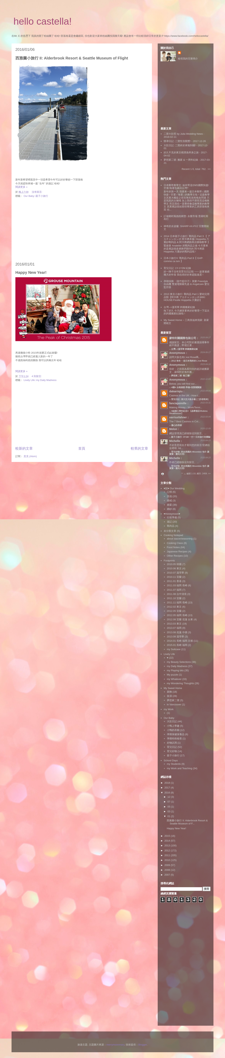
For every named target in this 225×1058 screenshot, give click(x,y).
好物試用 (172, 742)
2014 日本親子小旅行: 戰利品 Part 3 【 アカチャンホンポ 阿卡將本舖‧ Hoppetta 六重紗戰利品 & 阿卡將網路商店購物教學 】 (187, 239)
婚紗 (169, 509)
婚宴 (169, 504)
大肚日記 (172, 721)
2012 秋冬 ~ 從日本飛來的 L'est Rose (189, 361)
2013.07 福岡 (174, 627)
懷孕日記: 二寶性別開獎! (177, 141)
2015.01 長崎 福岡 (177, 645)
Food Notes (173, 547)
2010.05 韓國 (174, 564)
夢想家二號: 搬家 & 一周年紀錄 (181, 159)
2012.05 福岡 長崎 (177, 615)
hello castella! (42, 21)
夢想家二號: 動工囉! (180, 375)
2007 (167, 874)
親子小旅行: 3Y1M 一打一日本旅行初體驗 (190, 437)
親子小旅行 (173, 755)
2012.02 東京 (174, 606)
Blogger (142, 1044)
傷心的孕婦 (176, 425)
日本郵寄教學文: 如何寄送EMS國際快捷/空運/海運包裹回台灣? (186, 187)
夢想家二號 (173, 700)
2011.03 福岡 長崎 (177, 585)
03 (169, 811)
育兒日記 (172, 747)
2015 (167, 835)
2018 (167, 782)
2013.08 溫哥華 (175, 636)
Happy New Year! (31, 272)
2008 (167, 869)
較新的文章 (24, 448)
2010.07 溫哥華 (175, 572)
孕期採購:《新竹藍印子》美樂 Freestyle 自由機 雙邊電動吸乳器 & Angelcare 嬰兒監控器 (186, 284)
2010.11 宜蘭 (174, 576)
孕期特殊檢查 (174, 738)
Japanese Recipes (177, 551)
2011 (167, 855)
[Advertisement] (81, 230)
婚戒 (169, 500)
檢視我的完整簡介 (188, 58)
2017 (167, 787)
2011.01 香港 (174, 581)
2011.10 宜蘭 (174, 598)
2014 (167, 840)
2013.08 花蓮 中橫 (177, 632)
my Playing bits (175, 670)
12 (169, 796)
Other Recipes (175, 555)
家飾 (169, 691)
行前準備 (172, 517)
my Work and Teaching (179, 768)
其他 (169, 496)
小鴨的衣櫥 (173, 730)
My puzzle (172, 674)
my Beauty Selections (179, 662)
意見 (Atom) (30, 456)
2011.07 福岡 (174, 589)
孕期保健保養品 (175, 734)
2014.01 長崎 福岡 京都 (180, 640)
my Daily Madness (177, 666)
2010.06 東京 (174, 568)
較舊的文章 (139, 448)
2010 (167, 860)
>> (209, 169)
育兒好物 (172, 751)
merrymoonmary (115, 1044)
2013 (167, 845)
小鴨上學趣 (173, 725)
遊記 (169, 521)
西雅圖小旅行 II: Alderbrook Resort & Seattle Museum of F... (187, 822)
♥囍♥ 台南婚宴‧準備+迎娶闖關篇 (186, 387)
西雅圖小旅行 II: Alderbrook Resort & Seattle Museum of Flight (71, 58)
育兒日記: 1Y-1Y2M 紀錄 (177, 268)
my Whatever (174, 679)
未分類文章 (170, 530)
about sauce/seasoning (180, 538)
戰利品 (170, 525)
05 (169, 806)
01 (169, 816)
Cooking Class (175, 543)
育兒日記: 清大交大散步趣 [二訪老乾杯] (189, 399)
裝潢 (169, 696)
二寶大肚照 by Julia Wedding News (183, 133)
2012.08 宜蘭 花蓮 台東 (180, 619)
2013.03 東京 (174, 623)
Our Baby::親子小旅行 (36, 196)
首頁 (81, 448)
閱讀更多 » (21, 186)
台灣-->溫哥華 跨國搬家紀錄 (179, 307)
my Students (174, 763)
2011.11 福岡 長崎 (177, 602)
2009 (167, 865)
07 (169, 801)
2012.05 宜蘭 (174, 611)
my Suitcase (174, 649)
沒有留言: (37, 191)
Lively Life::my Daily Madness (40, 380)
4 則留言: (37, 376)
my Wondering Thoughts (180, 683)
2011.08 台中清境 (177, 594)
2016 (167, 792)
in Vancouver (174, 704)
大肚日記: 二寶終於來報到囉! (180, 145)
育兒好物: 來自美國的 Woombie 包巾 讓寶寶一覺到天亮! (189, 467)
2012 (167, 850)
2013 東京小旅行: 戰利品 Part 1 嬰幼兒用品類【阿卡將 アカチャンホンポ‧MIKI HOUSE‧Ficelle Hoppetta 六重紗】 (186, 297)
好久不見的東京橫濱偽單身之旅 (181, 152)
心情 (169, 491)
